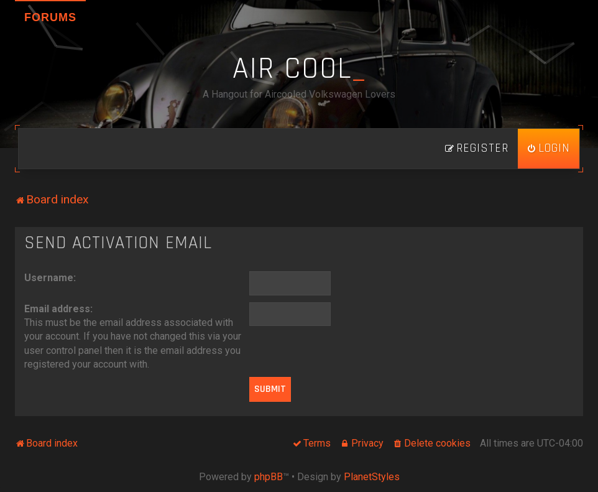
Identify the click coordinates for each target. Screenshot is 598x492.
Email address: (58, 309)
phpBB (268, 477)
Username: (50, 278)
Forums (50, 17)
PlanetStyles (372, 477)
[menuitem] (548, 149)
